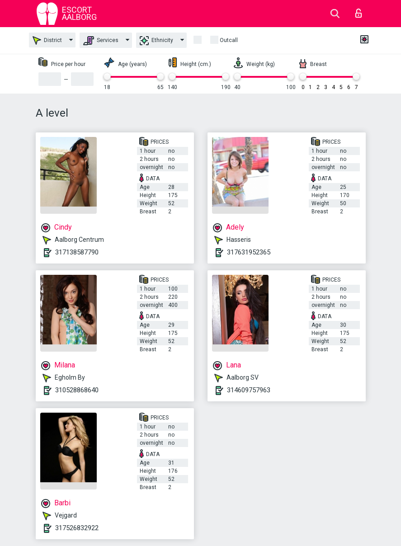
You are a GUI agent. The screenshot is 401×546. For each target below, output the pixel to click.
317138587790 (77, 252)
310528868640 (77, 390)
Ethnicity (156, 40)
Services (100, 40)
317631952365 (248, 252)
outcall (229, 40)
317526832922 (77, 528)
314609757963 (248, 390)
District (47, 40)
